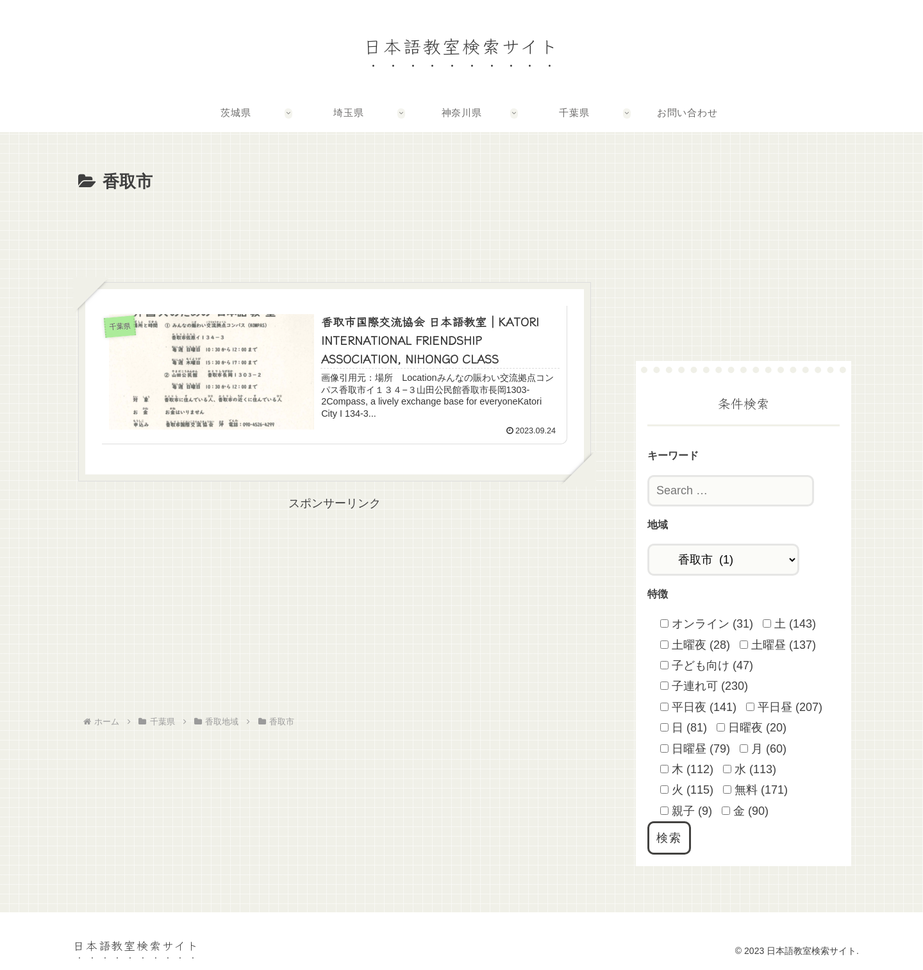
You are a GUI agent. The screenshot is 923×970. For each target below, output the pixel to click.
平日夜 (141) (698, 707)
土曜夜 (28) (695, 645)
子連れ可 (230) (704, 686)
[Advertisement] (334, 232)
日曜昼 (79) (695, 748)
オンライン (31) (706, 623)
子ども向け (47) (706, 665)
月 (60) (763, 748)
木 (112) (686, 769)
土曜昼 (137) (778, 645)
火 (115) (686, 789)
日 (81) (683, 727)
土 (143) (789, 623)
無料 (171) (755, 789)
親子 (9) (686, 811)
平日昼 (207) (784, 707)
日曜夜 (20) (751, 727)
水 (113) (749, 769)
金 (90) (745, 811)
